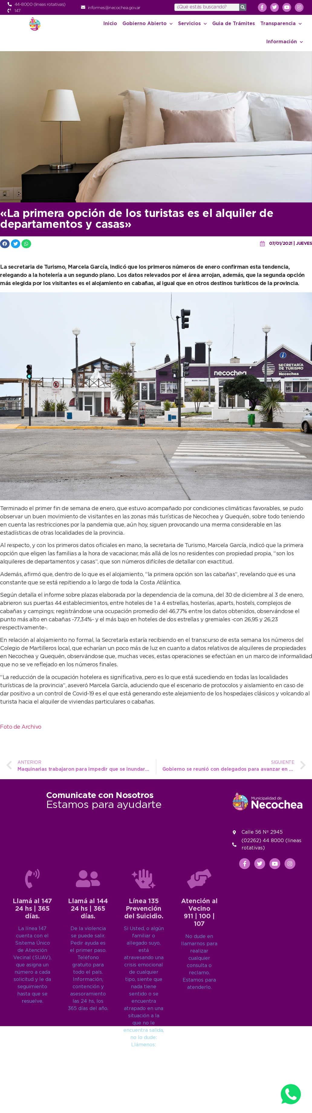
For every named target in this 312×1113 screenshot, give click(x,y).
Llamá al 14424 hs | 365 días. (88, 999)
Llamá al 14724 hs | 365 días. (32, 999)
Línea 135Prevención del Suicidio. (143, 999)
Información (284, 42)
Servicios (192, 23)
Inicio (110, 23)
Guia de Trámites (233, 23)
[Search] (242, 7)
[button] (5, 243)
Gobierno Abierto (147, 23)
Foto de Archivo (20, 727)
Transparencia (281, 23)
